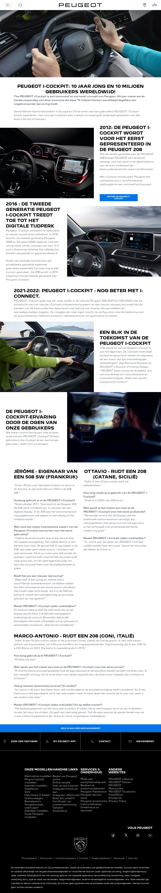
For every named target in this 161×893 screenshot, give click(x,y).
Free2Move (115, 794)
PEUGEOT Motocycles (115, 787)
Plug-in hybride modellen (34, 781)
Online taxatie (62, 782)
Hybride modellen (36, 785)
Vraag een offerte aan (66, 795)
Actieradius (60, 810)
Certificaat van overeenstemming (65, 803)
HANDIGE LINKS (65, 769)
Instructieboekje (91, 804)
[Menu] (8, 5)
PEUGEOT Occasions (121, 791)
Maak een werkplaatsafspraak (93, 781)
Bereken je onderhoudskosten (92, 787)
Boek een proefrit (64, 798)
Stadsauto (31, 788)
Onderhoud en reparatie (89, 809)
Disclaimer (115, 797)
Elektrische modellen (38, 776)
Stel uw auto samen (66, 785)
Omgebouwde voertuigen (34, 806)
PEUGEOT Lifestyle (120, 779)
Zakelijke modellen (36, 810)
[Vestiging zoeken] (144, 5)
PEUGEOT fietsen (119, 782)
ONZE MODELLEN (38, 769)
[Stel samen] (154, 5)
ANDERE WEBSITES (117, 771)
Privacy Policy (117, 801)
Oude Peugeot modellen (34, 815)
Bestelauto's (33, 801)
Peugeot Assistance (93, 791)
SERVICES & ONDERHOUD (91, 771)
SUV (27, 791)
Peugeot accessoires (93, 801)
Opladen (58, 807)
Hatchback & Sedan (37, 795)
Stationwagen (34, 798)
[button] (20, 5)
